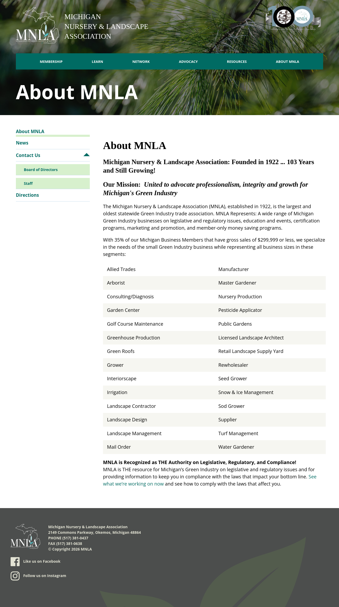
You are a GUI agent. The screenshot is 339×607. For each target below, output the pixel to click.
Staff (28, 183)
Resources (237, 61)
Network (141, 61)
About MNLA (287, 61)
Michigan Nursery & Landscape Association (106, 26)
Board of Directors (41, 169)
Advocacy (188, 61)
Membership (51, 61)
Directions (27, 195)
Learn (97, 61)
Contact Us (28, 155)
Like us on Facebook (35, 561)
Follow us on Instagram (38, 575)
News (22, 143)
